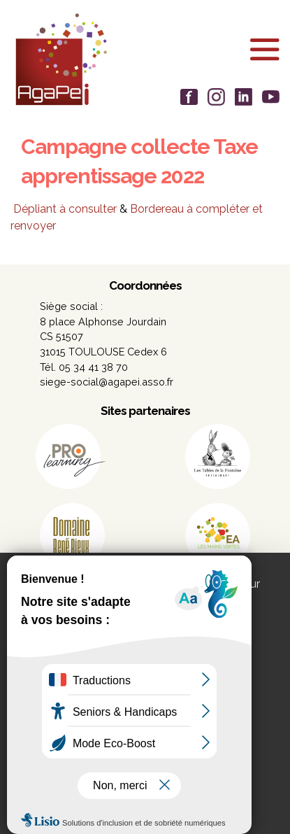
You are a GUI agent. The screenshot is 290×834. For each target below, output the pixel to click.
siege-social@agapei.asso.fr (106, 382)
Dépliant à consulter (65, 208)
